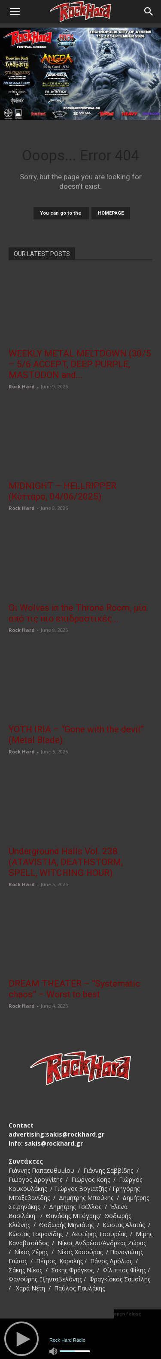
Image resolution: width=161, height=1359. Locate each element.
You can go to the (61, 213)
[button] (14, 11)
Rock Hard (22, 386)
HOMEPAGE (111, 213)
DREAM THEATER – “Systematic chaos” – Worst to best (74, 989)
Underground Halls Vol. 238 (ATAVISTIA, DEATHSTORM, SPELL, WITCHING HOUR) (66, 862)
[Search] (149, 11)
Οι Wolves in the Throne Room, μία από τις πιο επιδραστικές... (78, 613)
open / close (127, 1313)
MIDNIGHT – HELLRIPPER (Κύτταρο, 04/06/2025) (62, 491)
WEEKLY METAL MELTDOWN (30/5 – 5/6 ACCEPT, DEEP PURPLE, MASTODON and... (80, 364)
